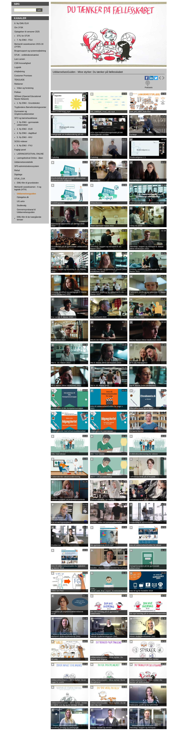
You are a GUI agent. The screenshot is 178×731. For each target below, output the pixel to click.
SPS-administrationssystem (26, 166)
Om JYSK (18, 27)
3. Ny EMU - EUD (25, 129)
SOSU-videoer (20, 141)
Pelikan (17, 92)
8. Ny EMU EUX (21, 23)
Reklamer (18, 84)
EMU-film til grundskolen (28, 183)
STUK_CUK (19, 179)
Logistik (17, 67)
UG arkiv (21, 201)
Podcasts (148, 87)
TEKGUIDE (19, 80)
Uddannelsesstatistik (23, 162)
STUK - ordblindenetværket (26, 55)
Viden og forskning (25, 88)
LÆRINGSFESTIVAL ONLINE (30, 154)
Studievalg (21, 205)
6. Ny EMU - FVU (24, 145)
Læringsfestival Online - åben (30, 158)
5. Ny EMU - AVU (24, 137)
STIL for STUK (23, 36)
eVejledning (19, 71)
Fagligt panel (20, 150)
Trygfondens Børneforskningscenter (30, 107)
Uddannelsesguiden (26, 194)
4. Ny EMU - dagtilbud (27, 133)
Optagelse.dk (23, 197)
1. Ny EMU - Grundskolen (28, 103)
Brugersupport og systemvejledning (30, 51)
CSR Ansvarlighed (22, 63)
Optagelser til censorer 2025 (27, 32)
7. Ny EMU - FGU (25, 40)
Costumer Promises (23, 76)
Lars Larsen (19, 59)
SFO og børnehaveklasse (25, 118)
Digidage (18, 174)
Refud (17, 170)
